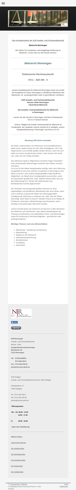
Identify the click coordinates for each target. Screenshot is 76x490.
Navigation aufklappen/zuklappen (38, 3)
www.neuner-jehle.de (18, 443)
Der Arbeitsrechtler (17, 448)
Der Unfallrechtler (17, 472)
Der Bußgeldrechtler (18, 454)
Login (66, 484)
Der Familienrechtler (18, 460)
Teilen (14, 322)
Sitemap (24, 484)
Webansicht (64, 486)
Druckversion (14, 484)
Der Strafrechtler (17, 466)
